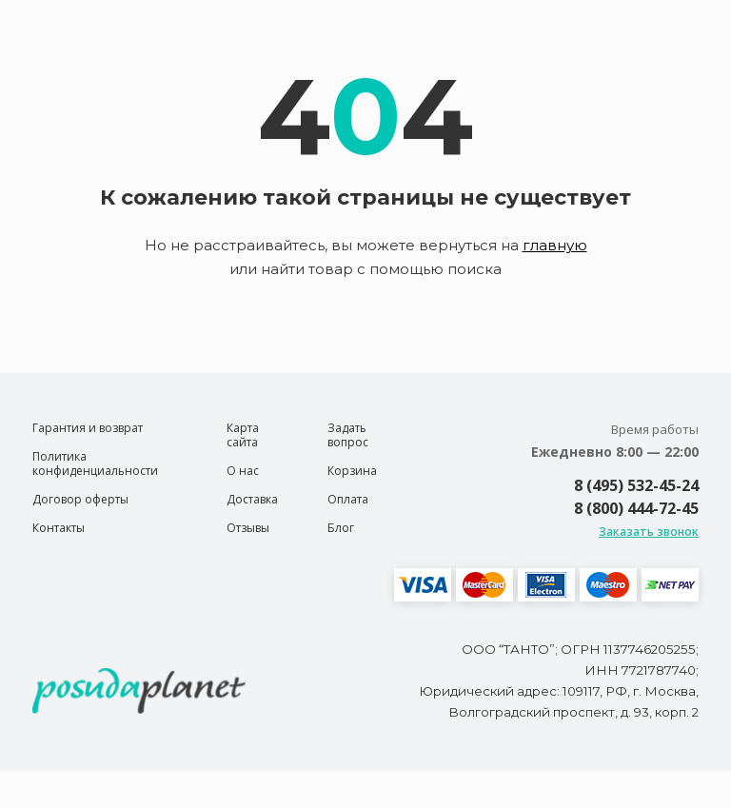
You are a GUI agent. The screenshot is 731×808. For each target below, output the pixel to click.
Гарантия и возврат (87, 428)
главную (555, 245)
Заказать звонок (649, 531)
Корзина (352, 470)
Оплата (347, 499)
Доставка (252, 499)
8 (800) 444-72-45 (636, 508)
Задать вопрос (347, 435)
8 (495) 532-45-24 (636, 485)
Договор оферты (80, 499)
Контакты (58, 528)
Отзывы (248, 528)
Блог (340, 528)
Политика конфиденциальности (95, 463)
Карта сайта (243, 435)
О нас (243, 470)
